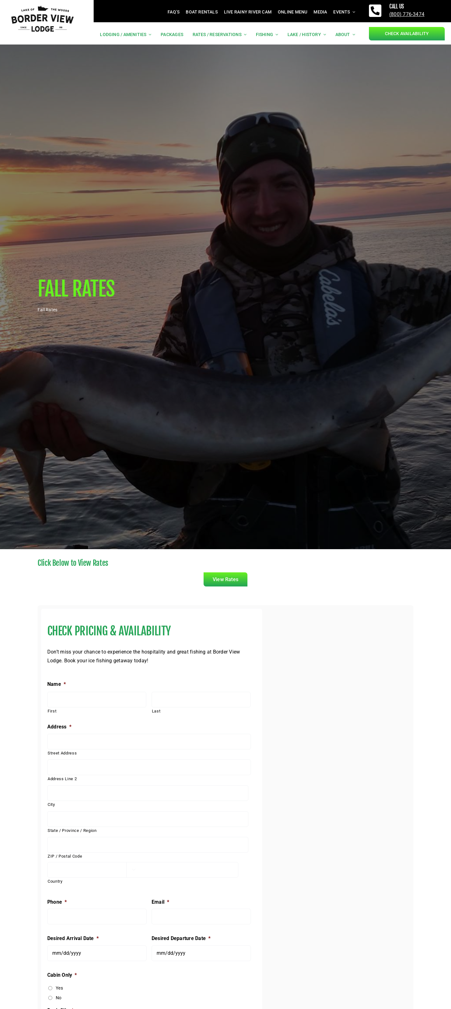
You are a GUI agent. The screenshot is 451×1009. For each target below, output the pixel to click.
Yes (59, 988)
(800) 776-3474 (406, 14)
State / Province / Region (72, 830)
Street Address (62, 753)
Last (156, 711)
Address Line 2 (62, 778)
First (52, 711)
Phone (57, 902)
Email (160, 902)
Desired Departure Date (181, 938)
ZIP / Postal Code (65, 856)
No (58, 997)
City (51, 804)
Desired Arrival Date (73, 938)
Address (59, 727)
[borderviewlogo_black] (42, 5)
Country (55, 881)
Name (56, 684)
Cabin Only (62, 975)
